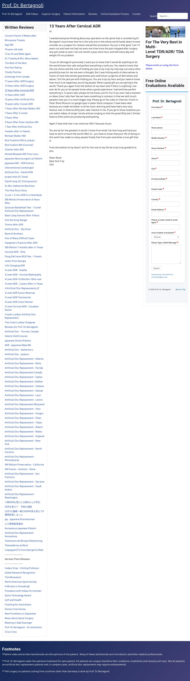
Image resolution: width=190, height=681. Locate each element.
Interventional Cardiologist (19, 167)
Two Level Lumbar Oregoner (20, 322)
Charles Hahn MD (14, 149)
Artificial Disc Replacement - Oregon (24, 413)
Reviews (92, 13)
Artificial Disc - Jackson (17, 354)
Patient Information (74, 13)
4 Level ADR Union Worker (19, 301)
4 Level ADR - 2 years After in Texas (24, 283)
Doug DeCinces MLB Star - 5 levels (23, 256)
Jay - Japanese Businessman (20, 519)
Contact (136, 13)
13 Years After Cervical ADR (19, 90)
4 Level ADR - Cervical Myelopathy (23, 274)
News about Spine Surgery (19, 618)
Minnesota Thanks (15, 40)
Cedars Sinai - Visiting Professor (22, 568)
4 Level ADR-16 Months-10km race (23, 279)
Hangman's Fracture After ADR (21, 242)
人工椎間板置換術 (14, 523)
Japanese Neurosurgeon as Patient (23, 158)
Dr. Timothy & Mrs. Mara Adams (21, 58)
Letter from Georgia (15, 261)
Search (153, 16)
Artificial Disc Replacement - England (24, 436)
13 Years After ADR (15, 94)
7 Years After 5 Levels (16, 113)
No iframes (167, 197)
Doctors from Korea (15, 609)
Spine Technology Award (18, 595)
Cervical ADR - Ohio (15, 251)
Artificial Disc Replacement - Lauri (23, 395)
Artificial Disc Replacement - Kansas (24, 390)
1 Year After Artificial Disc (18, 126)
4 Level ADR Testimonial (18, 297)
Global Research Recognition (20, 572)
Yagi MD (9, 44)
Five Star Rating (13, 67)
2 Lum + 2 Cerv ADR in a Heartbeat (23, 195)
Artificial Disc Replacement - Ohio (23, 408)
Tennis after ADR (14, 224)
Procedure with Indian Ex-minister (23, 590)
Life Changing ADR (15, 265)
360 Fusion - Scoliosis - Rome (20, 469)
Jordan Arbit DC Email (16, 176)
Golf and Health (13, 600)
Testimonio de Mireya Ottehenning (23, 540)
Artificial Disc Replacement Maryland (24, 404)
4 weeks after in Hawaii (17, 131)
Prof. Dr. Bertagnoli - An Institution (23, 627)
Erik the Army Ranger (16, 220)
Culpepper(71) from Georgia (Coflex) (24, 549)
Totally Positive (13, 72)
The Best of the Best (16, 63)
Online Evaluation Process (115, 13)
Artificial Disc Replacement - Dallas (23, 377)
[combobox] (172, 16)
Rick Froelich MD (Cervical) (19, 144)
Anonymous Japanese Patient (20, 528)
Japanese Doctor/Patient (18, 340)
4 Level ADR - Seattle (16, 270)
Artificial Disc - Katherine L (19, 349)
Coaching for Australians (18, 604)
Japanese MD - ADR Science (19, 163)
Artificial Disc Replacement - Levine (24, 399)
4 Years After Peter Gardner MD (22, 122)
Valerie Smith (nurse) (16, 336)
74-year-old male (14, 49)
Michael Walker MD (15, 135)
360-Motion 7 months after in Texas (24, 247)
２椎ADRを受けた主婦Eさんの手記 (22, 502)
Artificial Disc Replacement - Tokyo (23, 422)
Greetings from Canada (17, 76)
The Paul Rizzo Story (16, 190)
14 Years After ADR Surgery (19, 85)
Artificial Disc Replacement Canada (23, 372)
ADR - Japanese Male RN (18, 345)
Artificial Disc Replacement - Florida (24, 367)
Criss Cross (11, 631)
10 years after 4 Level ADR (19, 104)
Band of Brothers (14, 233)
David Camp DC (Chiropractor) (21, 181)
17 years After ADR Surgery (19, 81)
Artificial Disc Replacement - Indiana (24, 386)
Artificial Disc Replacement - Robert (24, 427)
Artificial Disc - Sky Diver (18, 229)
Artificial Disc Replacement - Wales (23, 431)
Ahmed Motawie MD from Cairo (21, 154)
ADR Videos (32, 13)
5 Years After (11, 117)
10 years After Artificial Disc (19, 99)
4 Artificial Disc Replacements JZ (22, 288)
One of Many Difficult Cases (19, 238)
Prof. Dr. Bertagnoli (12, 13)
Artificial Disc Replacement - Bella (23, 363)
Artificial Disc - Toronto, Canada (22, 331)
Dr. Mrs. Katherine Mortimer (20, 185)
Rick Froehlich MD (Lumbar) (19, 140)
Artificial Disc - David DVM (19, 172)
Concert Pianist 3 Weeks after (20, 35)
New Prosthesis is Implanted (20, 613)
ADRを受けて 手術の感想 (18, 506)
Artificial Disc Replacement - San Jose (24, 481)
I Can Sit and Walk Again (18, 53)
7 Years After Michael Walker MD (22, 108)
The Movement (13, 577)
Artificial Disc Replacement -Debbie (24, 381)
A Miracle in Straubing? (17, 586)
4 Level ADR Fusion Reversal (20, 292)
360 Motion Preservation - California (24, 464)
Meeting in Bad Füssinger (18, 622)
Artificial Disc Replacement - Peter (23, 417)
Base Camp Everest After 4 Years (22, 215)
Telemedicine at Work (16, 545)
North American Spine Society (21, 581)
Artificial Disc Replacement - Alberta (24, 358)
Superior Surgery (51, 13)
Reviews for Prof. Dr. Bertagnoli (21, 326)
